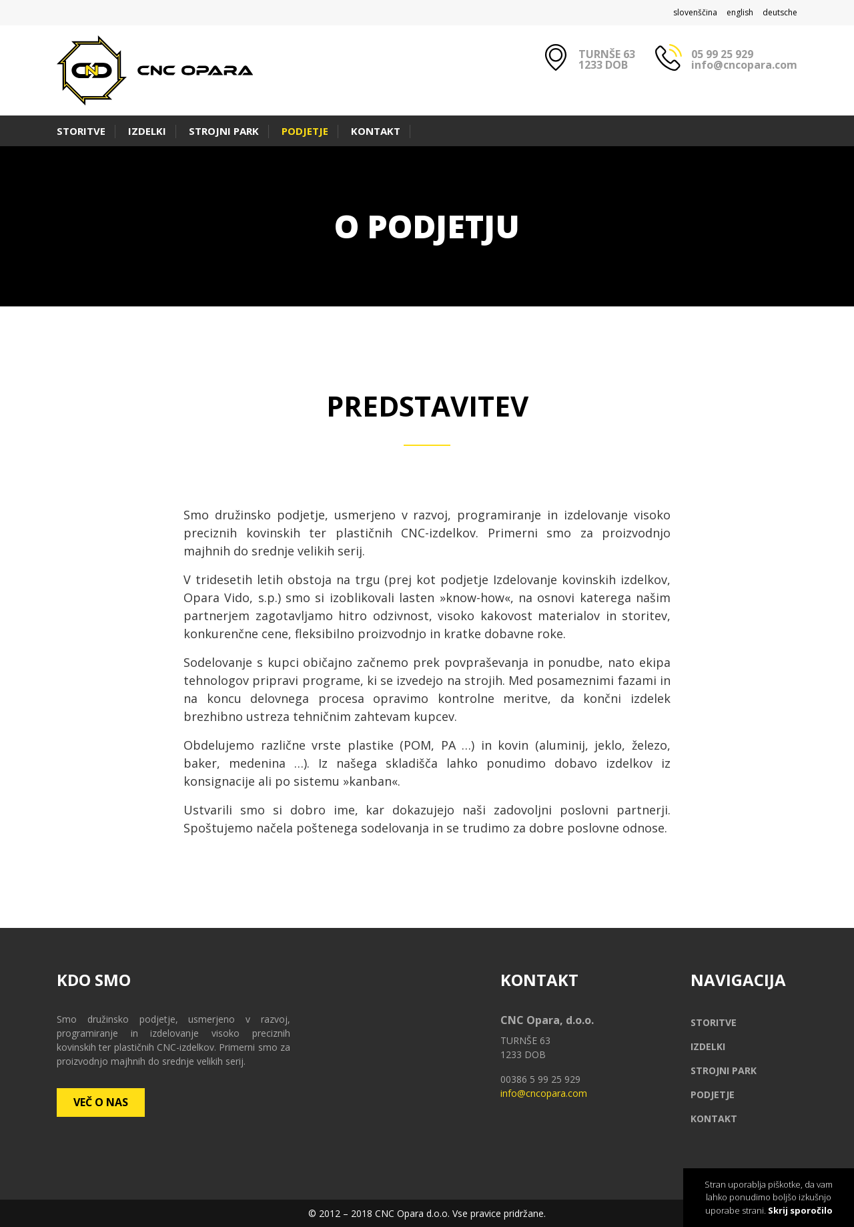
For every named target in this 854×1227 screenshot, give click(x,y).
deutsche (780, 12)
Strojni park (224, 131)
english (740, 12)
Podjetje (305, 131)
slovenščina (695, 12)
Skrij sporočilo (800, 1210)
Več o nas (100, 1102)
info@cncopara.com (744, 64)
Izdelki (147, 131)
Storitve (81, 131)
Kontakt (375, 131)
